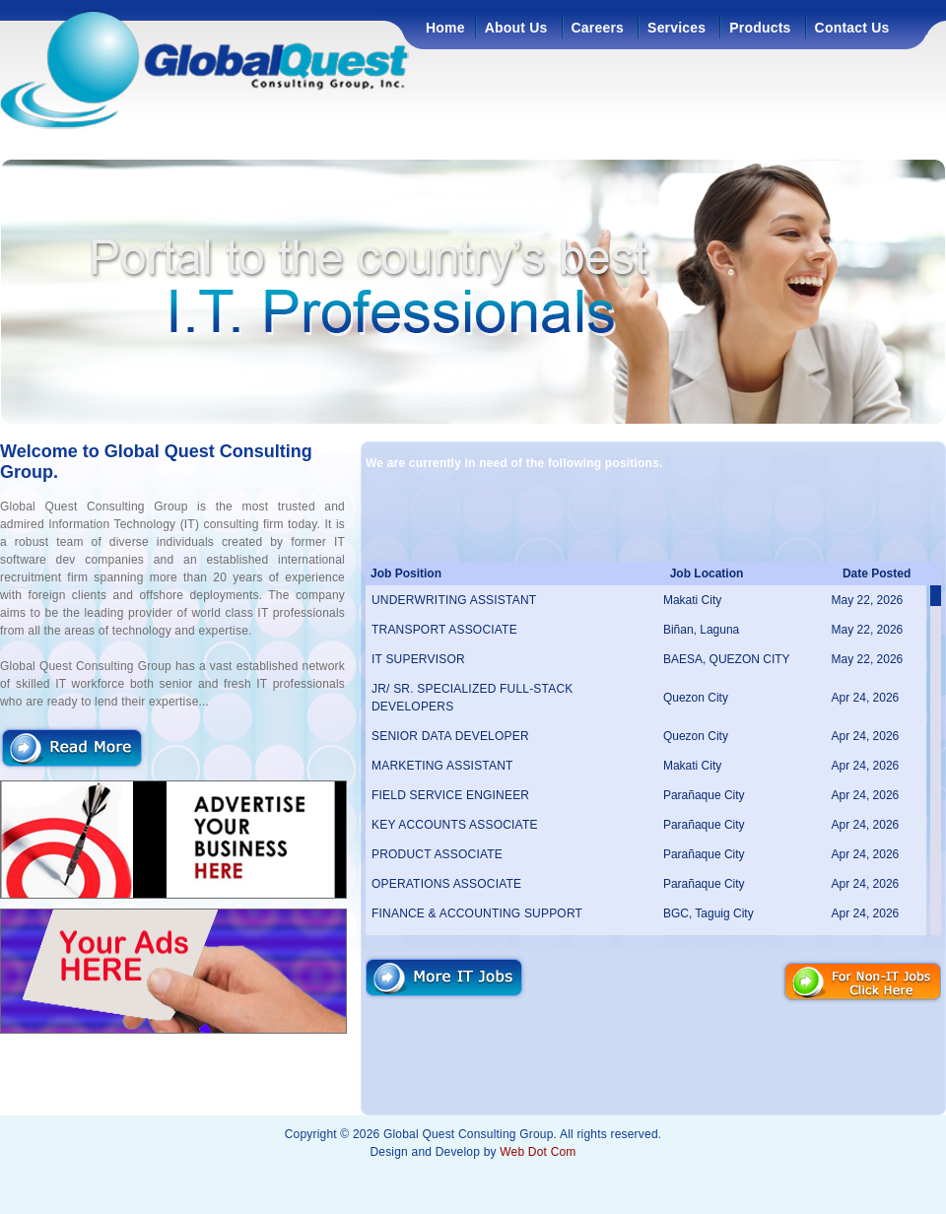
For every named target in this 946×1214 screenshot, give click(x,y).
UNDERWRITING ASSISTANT (454, 600)
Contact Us (852, 27)
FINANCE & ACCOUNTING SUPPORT (477, 913)
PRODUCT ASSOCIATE (437, 854)
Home (445, 27)
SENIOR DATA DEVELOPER (450, 736)
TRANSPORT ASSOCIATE (444, 630)
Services (676, 27)
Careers (598, 27)
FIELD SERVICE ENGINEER (450, 795)
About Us (516, 27)
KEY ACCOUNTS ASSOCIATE (455, 825)
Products (759, 27)
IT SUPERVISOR (418, 659)
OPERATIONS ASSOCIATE (446, 884)
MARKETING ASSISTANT (442, 766)
